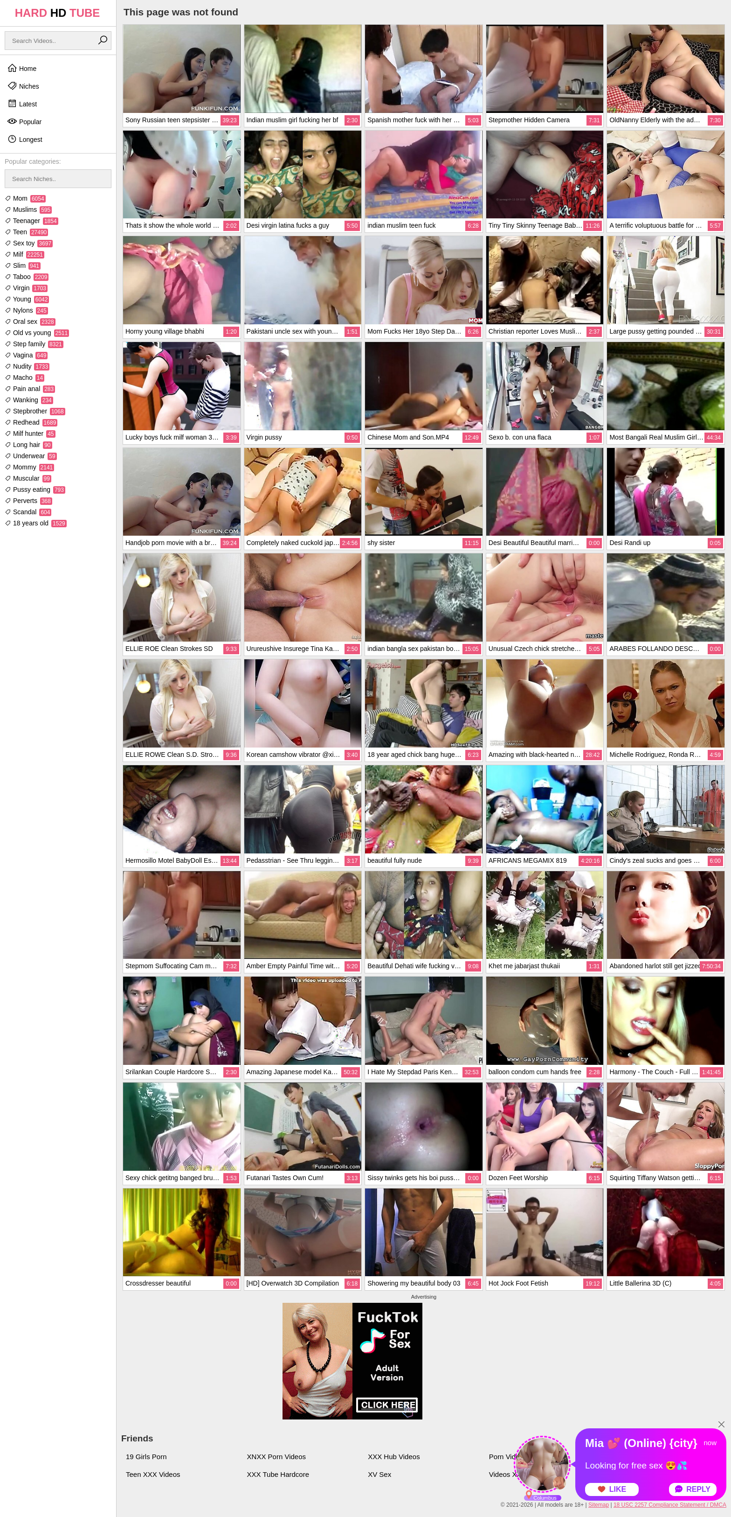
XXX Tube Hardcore (278, 1474)
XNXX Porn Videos (276, 1457)
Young (27, 299)
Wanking (29, 400)
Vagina (26, 355)
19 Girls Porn (146, 1457)
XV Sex (379, 1474)
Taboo (26, 276)
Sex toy (29, 243)
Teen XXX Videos (153, 1474)
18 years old (36, 523)
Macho (24, 377)
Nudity (27, 366)
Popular (24, 121)
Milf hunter (30, 433)
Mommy (29, 467)
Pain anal (30, 388)
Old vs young (37, 332)
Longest (24, 139)
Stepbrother (35, 411)
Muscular (28, 478)
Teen (26, 232)
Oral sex (30, 321)
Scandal (28, 512)
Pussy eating (35, 489)
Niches (23, 86)
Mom (25, 198)
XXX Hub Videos (394, 1457)
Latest (22, 103)
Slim (23, 265)
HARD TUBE (57, 13)
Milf (24, 254)
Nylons (26, 310)
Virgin (26, 288)
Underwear (31, 456)
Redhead (31, 422)
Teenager (31, 220)
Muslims (28, 209)
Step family (34, 344)
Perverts (28, 500)
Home (21, 68)
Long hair (28, 444)
